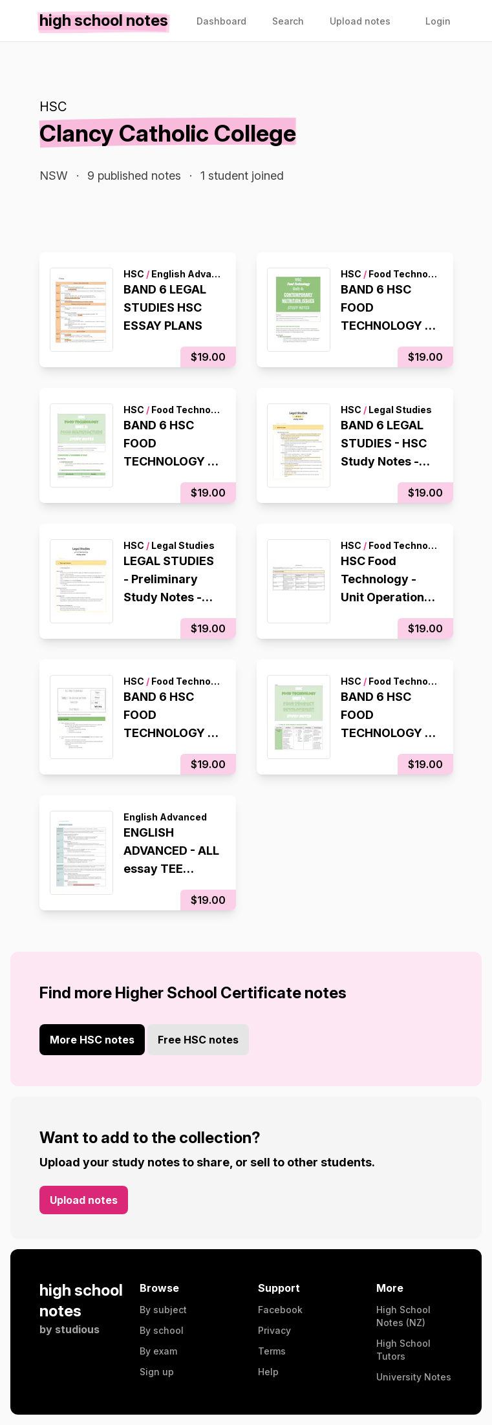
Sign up (157, 1371)
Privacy (274, 1330)
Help (268, 1371)
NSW (53, 175)
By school (162, 1330)
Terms (272, 1350)
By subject (163, 1309)
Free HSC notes (198, 1039)
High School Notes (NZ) (403, 1316)
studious (77, 1329)
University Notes (413, 1376)
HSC (53, 106)
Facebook (280, 1309)
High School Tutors (403, 1350)
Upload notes (84, 1200)
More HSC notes (92, 1039)
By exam (158, 1350)
